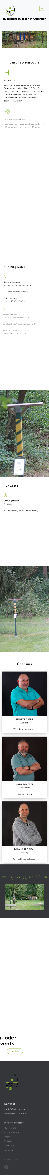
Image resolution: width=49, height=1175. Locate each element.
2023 (31, 877)
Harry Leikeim (24, 719)
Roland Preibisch (24, 849)
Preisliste (15, 1051)
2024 (17, 877)
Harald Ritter (24, 784)
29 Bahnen (9, 80)
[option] (24, 897)
